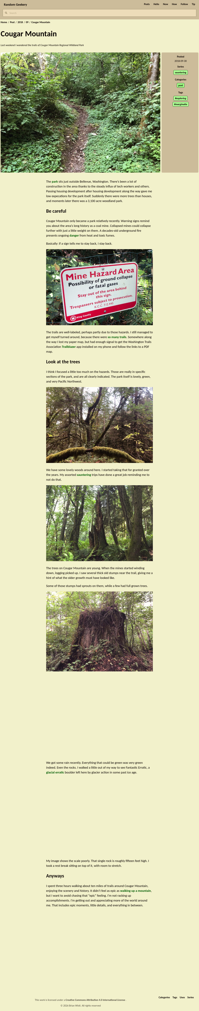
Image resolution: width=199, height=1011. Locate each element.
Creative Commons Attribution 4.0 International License (96, 999)
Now (165, 4)
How (174, 4)
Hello (156, 4)
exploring (181, 98)
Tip (193, 4)
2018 (20, 22)
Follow (184, 4)
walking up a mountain (135, 891)
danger (74, 235)
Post (12, 22)
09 (27, 22)
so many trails (117, 337)
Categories (164, 997)
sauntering (180, 72)
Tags (174, 997)
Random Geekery (15, 4)
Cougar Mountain (40, 22)
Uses (182, 997)
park (55, 181)
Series (190, 997)
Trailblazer (69, 347)
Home (4, 22)
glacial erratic (55, 772)
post (180, 85)
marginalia (181, 104)
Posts (147, 4)
